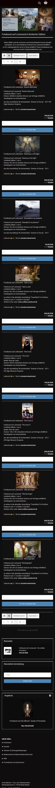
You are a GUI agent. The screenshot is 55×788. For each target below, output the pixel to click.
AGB (5, 758)
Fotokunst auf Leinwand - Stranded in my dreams (23, 218)
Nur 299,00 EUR (27, 726)
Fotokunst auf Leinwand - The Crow (17, 352)
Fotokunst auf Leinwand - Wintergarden (19, 559)
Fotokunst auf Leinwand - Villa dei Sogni (19, 490)
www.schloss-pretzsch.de (27, 302)
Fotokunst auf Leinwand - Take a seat (18, 283)
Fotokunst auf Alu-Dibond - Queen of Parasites (28, 721)
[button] (4, 55)
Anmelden (27, 681)
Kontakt (6, 746)
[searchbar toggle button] (39, 3)
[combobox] (19, 55)
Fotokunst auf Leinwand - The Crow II (18, 421)
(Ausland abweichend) (28, 109)
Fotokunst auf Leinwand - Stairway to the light (22, 154)
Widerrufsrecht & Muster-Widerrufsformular (18, 754)
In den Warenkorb (27, 130)
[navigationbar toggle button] (52, 3)
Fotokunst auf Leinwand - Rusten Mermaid (20, 87)
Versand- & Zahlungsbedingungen (15, 750)
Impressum (7, 742)
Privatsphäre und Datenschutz (14, 762)
